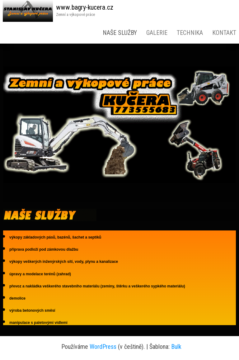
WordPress (103, 346)
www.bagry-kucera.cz (84, 7)
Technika (190, 32)
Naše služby (120, 32)
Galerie (156, 32)
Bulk (176, 346)
